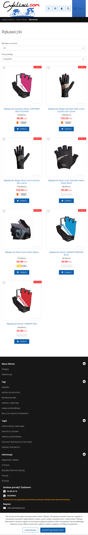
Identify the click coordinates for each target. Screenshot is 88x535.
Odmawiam (30, 530)
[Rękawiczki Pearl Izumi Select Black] (21, 252)
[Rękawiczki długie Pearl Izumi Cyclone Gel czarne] (21, 181)
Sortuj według (7, 54)
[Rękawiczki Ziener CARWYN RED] (22, 324)
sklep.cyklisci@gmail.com (16, 508)
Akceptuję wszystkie (53, 530)
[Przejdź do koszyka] (82, 8)
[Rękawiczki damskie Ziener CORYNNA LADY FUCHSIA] (21, 110)
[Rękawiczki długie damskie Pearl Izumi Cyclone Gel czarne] (66, 110)
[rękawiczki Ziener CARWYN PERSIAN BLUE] (66, 253)
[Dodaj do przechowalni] (4, 68)
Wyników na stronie (9, 43)
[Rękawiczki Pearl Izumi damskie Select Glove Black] (66, 181)
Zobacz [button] (22, 129)
